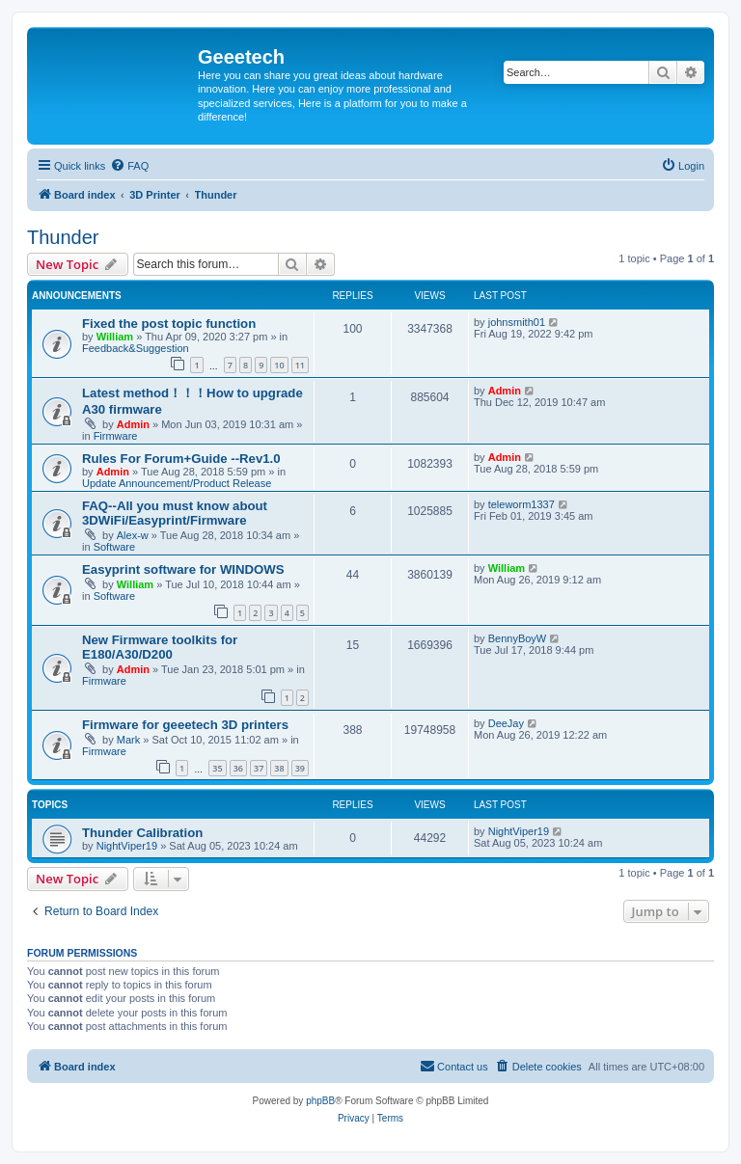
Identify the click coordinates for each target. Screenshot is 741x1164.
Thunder (63, 237)
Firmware (116, 436)
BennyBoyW (517, 638)
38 (279, 768)
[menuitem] (129, 165)
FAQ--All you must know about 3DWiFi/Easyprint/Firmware (174, 513)
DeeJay (506, 723)
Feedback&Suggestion (135, 348)
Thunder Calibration (142, 833)
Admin (133, 424)
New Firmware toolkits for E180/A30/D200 (159, 647)
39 (300, 768)
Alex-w (133, 535)
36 (238, 768)
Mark (128, 739)
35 (217, 768)
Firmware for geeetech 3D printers (185, 724)
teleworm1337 (521, 504)
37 (258, 768)
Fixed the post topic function (169, 323)
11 (300, 365)
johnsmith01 (516, 322)
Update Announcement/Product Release (176, 483)
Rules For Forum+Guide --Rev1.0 (181, 458)
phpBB (320, 1101)
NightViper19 (126, 846)
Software (114, 547)
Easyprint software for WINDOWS (183, 569)
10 (279, 365)
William (114, 336)
